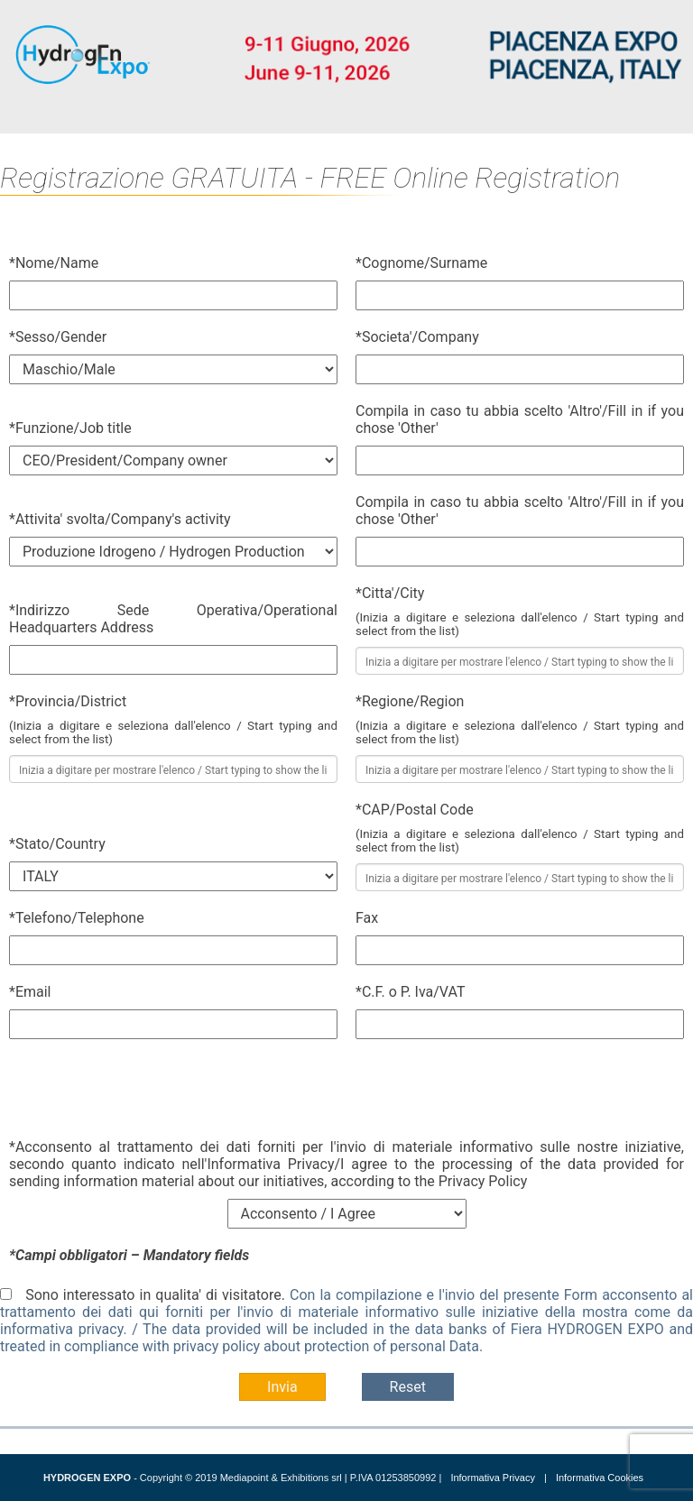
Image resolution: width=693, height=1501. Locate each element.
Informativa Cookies (599, 1477)
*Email (30, 991)
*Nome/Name (53, 263)
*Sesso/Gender (57, 336)
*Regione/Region (410, 701)
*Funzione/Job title (70, 428)
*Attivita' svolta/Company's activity (120, 519)
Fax (367, 917)
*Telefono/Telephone (76, 917)
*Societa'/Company (417, 336)
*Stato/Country (57, 843)
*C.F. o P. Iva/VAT (410, 991)
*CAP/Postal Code (415, 809)
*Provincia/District (67, 701)
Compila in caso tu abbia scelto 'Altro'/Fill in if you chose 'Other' (520, 419)
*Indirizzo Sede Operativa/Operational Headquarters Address (173, 619)
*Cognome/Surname (421, 263)
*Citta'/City (390, 593)
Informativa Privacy (492, 1477)
